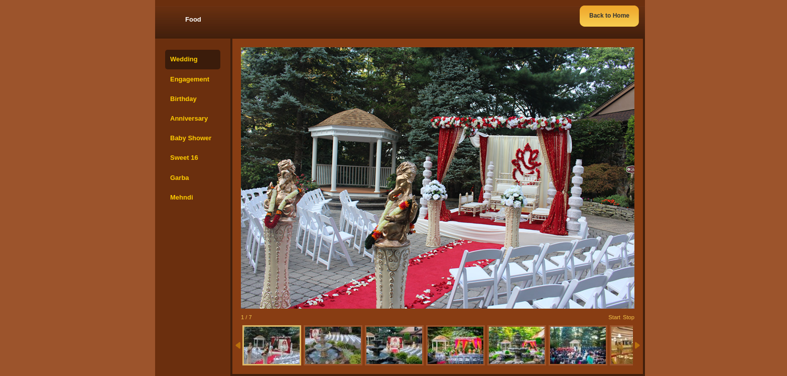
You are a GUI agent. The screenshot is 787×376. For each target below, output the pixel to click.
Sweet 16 (184, 157)
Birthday (183, 99)
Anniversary (189, 118)
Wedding (184, 59)
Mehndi (181, 197)
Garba (179, 177)
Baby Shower (190, 138)
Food (193, 19)
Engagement (189, 79)
